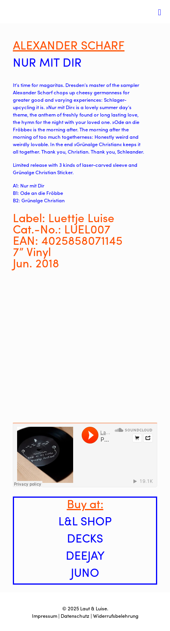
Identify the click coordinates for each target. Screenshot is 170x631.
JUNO (85, 572)
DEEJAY (85, 554)
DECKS (85, 537)
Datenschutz (75, 615)
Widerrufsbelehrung (115, 615)
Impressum (44, 615)
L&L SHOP (85, 520)
